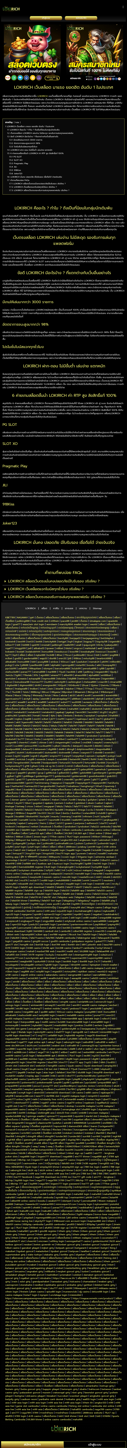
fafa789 (9, 737)
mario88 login (82, 875)
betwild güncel (36, 1276)
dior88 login (43, 1020)
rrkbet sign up (75, 1155)
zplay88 (107, 1010)
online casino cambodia (54, 1407)
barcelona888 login (78, 1023)
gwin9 (29, 784)
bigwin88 (114, 643)
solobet (77, 1276)
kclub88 (97, 852)
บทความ (83, 610)
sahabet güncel (100, 1253)
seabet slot (58, 1047)
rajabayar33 (107, 1094)
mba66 (106, 878)
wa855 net (75, 1054)
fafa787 (63, 727)
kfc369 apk (80, 835)
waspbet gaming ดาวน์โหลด (39, 1091)
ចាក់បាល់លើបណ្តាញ (29, 629)
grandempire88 (35, 781)
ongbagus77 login (31, 922)
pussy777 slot (50, 1087)
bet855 (60, 1060)
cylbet (56, 747)
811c (36, 677)
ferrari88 (35, 764)
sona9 (112, 825)
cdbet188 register (82, 933)
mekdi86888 (63, 882)
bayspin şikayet (51, 1391)
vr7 (34, 1037)
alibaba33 (39, 650)
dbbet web (13, 936)
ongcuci (78, 650)
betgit (104, 1249)
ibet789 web (59, 946)
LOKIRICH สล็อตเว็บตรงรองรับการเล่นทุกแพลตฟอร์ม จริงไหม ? (56, 598)
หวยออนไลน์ (75, 1296)
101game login (85, 858)
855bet (96, 838)
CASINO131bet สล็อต (93, 1148)
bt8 (18, 646)
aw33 (91, 720)
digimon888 (26, 687)
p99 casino (49, 1040)
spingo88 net (80, 1034)
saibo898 (88, 1044)
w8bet (64, 1054)
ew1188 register (58, 936)
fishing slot (110, 1259)
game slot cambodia (27, 1407)
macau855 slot (64, 956)
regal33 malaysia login (73, 1097)
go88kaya (28, 778)
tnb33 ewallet (109, 966)
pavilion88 (33, 1081)
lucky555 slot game (16, 1030)
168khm (9, 838)
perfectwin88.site (86, 1077)
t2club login (54, 963)
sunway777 (63, 960)
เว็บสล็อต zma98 (23, 1145)
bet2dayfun (107, 640)
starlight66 (71, 1209)
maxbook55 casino (17, 878)
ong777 (42, 1037)
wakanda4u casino (56, 976)
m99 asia (50, 912)
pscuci (37, 1087)
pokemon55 (28, 1084)
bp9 (15, 656)
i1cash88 (28, 791)
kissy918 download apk (106, 1074)
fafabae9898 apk (46, 1057)
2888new (71, 848)
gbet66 (32, 774)
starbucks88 (12, 673)
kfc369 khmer (34, 1421)
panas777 (26, 673)
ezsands (41, 761)
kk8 (97, 656)
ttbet (45, 970)
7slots (25, 693)
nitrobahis (45, 1280)
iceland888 (89, 815)
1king (112, 1249)
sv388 (51, 1196)
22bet (51, 825)
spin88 (37, 916)
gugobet (38, 804)
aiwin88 (45, 700)
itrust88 (66, 821)
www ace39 (53, 905)
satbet (99, 804)
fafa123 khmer (100, 895)
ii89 (84, 946)
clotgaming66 (62, 744)
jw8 (30, 650)
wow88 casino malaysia (94, 1007)
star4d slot (91, 1118)
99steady (38, 697)
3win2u (9, 677)
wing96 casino (68, 1003)
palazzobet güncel (30, 1394)
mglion (18, 720)
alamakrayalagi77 (61, 700)
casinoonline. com (33, 1165)
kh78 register (36, 956)
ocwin (65, 919)
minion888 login (109, 1034)
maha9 (30, 953)
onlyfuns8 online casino (78, 922)
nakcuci (46, 1209)
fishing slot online (15, 1263)
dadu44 (108, 650)
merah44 (25, 1027)
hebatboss (73, 788)
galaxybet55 (107, 1060)
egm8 (34, 757)
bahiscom (94, 1391)
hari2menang (42, 784)
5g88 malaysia (84, 1216)
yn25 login (29, 1057)
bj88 (29, 933)
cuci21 (8, 747)
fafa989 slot (13, 831)
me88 (105, 656)
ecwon (8, 757)
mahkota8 (90, 650)
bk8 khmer (71, 1418)
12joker (94, 687)
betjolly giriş (12, 1401)
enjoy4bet (78, 757)
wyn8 (65, 1010)
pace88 (65, 622)
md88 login (47, 882)
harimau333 (31, 788)
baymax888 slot (97, 1222)
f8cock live (75, 936)
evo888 (11, 761)
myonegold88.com (46, 1219)
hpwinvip (109, 788)
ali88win (76, 700)
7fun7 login (75, 1057)
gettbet (88, 1286)
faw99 (85, 761)
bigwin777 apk (40, 1161)
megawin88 (101, 673)
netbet (34, 828)
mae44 (61, 1017)
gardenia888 (31, 660)
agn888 (44, 677)
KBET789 (10, 619)
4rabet (55, 801)
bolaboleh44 (33, 653)
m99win (54, 622)
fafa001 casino (13, 1226)
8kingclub (93, 693)
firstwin (24, 1293)
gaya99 (22, 774)
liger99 (70, 1145)
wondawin (51, 626)
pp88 (67, 1084)
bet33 (30, 643)
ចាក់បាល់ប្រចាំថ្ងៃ (65, 1189)
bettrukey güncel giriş (93, 1266)
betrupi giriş (107, 1387)
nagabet (97, 916)
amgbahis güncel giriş (102, 1397)
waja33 (43, 660)
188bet (9, 690)
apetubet (10, 680)
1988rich (64, 1071)
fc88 (100, 761)
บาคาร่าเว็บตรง (104, 1087)
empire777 (55, 757)
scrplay (55, 1020)
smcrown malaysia (98, 1114)
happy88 (69, 784)
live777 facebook (23, 1178)
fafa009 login (52, 892)
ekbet (38, 808)
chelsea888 (89, 683)
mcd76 (24, 882)
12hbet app (110, 835)
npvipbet (90, 717)
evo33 (36, 720)
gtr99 (104, 781)
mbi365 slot (11, 882)
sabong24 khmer (64, 1172)
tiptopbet (95, 966)
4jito (53, 717)
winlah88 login (40, 1290)
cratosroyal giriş (61, 1394)
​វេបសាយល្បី (104, 636)
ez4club (21, 761)
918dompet (107, 693)
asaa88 (22, 704)
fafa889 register (14, 892)
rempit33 (92, 1097)
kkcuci (63, 862)
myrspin (44, 1296)
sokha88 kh (73, 1047)
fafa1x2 (47, 730)
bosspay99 (109, 667)
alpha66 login (92, 1020)
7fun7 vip (110, 1414)
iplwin (102, 801)
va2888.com (19, 1054)
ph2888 (73, 1040)
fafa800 (57, 724)
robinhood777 (21, 1104)
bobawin (10, 653)
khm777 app (76, 1064)
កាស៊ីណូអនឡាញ (52, 1165)
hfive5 (99, 788)
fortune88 (90, 764)
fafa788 (50, 939)
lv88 (57, 872)
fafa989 (99, 724)
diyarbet (80, 1256)
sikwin (91, 804)
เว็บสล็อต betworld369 (41, 1151)
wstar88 (9, 1010)
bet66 (39, 643)
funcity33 (112, 764)
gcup (41, 774)
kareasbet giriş (59, 1283)
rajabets (49, 804)
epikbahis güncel (54, 1286)
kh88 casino (34, 949)
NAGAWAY (22, 619)
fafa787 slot (49, 899)
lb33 (111, 865)
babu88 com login (30, 1212)
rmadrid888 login (63, 1027)
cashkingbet (74, 683)
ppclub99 (10, 670)
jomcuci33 (114, 1219)
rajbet (108, 804)
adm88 (67, 1124)
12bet (28, 804)
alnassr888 (81, 677)
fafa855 (29, 737)
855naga (107, 838)
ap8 (73, 663)
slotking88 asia (46, 1114)
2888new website (93, 1414)
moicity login (85, 1206)
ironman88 (11, 821)
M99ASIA (65, 1411)
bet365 (44, 862)
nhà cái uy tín (47, 767)
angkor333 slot (69, 841)
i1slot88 (99, 811)
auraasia (22, 680)
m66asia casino (107, 1290)
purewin (81, 855)
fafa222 (85, 730)
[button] (123, 7)
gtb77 (95, 781)
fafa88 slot (68, 895)
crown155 (100, 933)
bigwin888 (108, 680)
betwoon (106, 1391)
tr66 (53, 1077)
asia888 (42, 704)
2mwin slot (11, 1067)
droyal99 (10, 754)
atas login (48, 1074)
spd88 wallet (48, 1013)
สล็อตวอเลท (67, 1212)
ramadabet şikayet (15, 1276)
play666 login (63, 1081)
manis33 (68, 875)
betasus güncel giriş (16, 1270)
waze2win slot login (33, 626)
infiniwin (87, 818)
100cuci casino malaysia (70, 1013)
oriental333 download (58, 1094)
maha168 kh (23, 1199)
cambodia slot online (102, 1407)
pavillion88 (36, 667)
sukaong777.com (14, 960)
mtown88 (93, 1219)
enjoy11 (67, 757)
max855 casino (113, 875)
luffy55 (49, 872)
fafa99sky (35, 902)
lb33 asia (115, 1243)
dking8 (70, 751)
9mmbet (54, 841)
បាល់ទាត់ (23, 633)
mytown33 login (52, 916)
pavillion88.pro (68, 1087)
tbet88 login (86, 963)
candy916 (48, 741)
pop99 (58, 1084)
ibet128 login (42, 946)
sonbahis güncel (100, 1273)
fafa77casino (37, 939)
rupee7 (70, 720)
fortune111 (77, 764)
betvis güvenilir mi (44, 1246)
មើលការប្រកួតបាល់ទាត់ (41, 636)
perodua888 (90, 670)
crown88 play (114, 933)
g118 (27, 767)
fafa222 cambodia (101, 828)
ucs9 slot (110, 970)
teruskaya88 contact (32, 966)
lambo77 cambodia (83, 949)
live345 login (100, 865)
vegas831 (57, 973)
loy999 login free (24, 1182)
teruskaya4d (12, 966)
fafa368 (19, 734)
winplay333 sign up (72, 1168)
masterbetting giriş (75, 1270)
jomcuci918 (31, 747)
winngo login (12, 1007)
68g (7, 1091)
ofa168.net (35, 1040)
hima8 (36, 717)
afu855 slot (55, 929)
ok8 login (76, 919)
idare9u (66, 747)
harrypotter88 (47, 788)
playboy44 (88, 1081)
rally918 (9, 1097)
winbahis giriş (74, 1286)
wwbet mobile (52, 1010)
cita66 (33, 744)
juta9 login (34, 848)
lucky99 (101, 1030)
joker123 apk (37, 835)
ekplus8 (105, 1071)
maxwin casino (52, 878)
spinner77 (52, 1118)
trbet (111, 1266)
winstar (43, 858)
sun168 (86, 1138)
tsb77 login (40, 1050)
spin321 (93, 1290)
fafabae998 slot (105, 953)
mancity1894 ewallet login (73, 626)
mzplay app (32, 1077)
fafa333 (65, 892)
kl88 (19, 865)
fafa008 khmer (19, 902)
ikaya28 (9, 818)
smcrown (43, 1243)
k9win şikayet (80, 1236)
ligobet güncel (25, 1253)
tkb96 (22, 1155)
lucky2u (50, 956)
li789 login (20, 1418)
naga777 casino (66, 1161)
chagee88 (10, 744)
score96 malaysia (85, 1108)
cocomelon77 (108, 1239)
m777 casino (101, 1199)
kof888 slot (29, 865)
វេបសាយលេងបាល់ (106, 633)
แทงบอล (69, 610)
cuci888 (18, 747)
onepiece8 (12, 922)
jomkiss (79, 1027)
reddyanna (23, 828)
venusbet (94, 1249)
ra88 (46, 667)
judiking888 (23, 622)
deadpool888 (12, 751)
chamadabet (89, 1283)
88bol (44, 841)
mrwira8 (45, 646)
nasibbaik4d (111, 916)
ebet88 (99, 754)
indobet (67, 1134)
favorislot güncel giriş (96, 1394)
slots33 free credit (67, 1114)
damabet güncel (93, 1276)
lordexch (10, 828)
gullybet (92, 801)
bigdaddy (10, 825)
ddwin (107, 747)
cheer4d (23, 744)
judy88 (9, 848)
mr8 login (87, 885)
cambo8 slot (51, 933)
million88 (115, 663)
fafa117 (82, 727)
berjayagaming (91, 640)
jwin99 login (95, 848)
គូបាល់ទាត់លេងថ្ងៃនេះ (63, 636)
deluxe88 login (100, 1293)
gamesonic (114, 771)
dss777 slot (56, 1290)
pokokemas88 (44, 1084)
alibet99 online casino (23, 1202)
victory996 (70, 973)
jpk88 (21, 1196)
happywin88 (99, 784)
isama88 (23, 821)
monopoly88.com (54, 885)
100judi (62, 687)
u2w (17, 667)
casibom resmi (29, 1401)
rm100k (17, 1209)
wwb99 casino (13, 1057)
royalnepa (81, 720)
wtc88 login (22, 1010)
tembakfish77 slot (15, 1243)
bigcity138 (101, 643)
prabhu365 (11, 717)
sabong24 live (18, 1172)
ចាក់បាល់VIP (11, 633)
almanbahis (92, 1387)
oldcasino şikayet (35, 1397)
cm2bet (76, 744)
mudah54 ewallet (14, 1077)
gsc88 (78, 781)
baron (94, 1128)
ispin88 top (61, 1199)
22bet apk (12, 1212)
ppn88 (110, 670)
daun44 (88, 747)
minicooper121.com (66, 1206)
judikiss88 (79, 656)
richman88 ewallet (74, 1101)
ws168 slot (32, 1196)
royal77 (9, 650)
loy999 (76, 905)
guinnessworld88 (14, 784)
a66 (99, 667)
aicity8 (26, 700)
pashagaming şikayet (41, 1270)
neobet (28, 1246)
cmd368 (86, 744)
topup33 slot (34, 970)
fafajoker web (65, 899)
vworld (93, 626)
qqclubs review (86, 1087)
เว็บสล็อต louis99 (64, 1151)
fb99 (93, 761)
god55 (17, 660)
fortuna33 (64, 764)
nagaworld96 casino (16, 1040)
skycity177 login (43, 1222)
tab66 (107, 710)
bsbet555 (76, 1414)
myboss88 (108, 912)
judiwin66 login (106, 845)
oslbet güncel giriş (68, 1266)
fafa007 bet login (51, 902)
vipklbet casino (86, 973)
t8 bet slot (51, 1071)
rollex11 (106, 1020)
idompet (48, 670)
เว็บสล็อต (9, 622)
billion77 (9, 646)
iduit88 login (85, 1074)
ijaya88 (21, 1074)
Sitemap (97, 610)
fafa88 (8, 727)
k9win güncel (111, 1233)
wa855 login (89, 1401)
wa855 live (115, 1175)
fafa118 (100, 727)
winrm (25, 1007)
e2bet (45, 720)
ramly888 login (47, 1017)
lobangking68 (66, 868)
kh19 (7, 949)
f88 (94, 1175)
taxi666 (71, 673)
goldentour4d (62, 778)
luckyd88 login (100, 868)
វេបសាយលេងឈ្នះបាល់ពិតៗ (17, 636)
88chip (9, 1182)
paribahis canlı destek (51, 1401)
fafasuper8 (104, 939)
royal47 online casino (52, 1104)
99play (26, 697)
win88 (16, 983)
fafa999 (70, 737)
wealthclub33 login (58, 980)
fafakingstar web (86, 939)
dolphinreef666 (85, 751)
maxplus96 (35, 878)
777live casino (56, 838)
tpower (50, 650)
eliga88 (44, 757)
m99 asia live (55, 1404)
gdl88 (74, 774)
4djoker (69, 690)
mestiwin (108, 882)
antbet (109, 700)
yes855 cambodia (55, 1226)
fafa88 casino (84, 895)
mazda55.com (86, 878)
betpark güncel (64, 1249)
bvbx (38, 741)
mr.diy (115, 885)
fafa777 (100, 734)
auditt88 (76, 704)
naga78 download (96, 1037)
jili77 (52, 720)
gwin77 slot (11, 946)
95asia (8, 697)
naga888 (67, 1158)
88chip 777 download (88, 1182)
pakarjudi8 (111, 646)
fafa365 (9, 734)
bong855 (64, 909)
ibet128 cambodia (15, 912)
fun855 (111, 1064)
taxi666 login (70, 963)
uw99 (8, 1054)
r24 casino (77, 1094)
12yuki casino (74, 1067)
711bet (79, 690)
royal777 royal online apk (32, 1044)
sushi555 (60, 1091)
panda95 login (48, 926)
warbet (87, 976)
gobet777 (100, 943)
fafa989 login (29, 831)
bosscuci (101, 653)
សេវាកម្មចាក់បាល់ (51, 633)
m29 (69, 872)
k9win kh (88, 1404)
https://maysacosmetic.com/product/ (93, 1300)
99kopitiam (35, 670)
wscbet (113, 1007)
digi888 (52, 751)
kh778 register (79, 1229)
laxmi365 (81, 714)
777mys (89, 690)
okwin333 (39, 1094)
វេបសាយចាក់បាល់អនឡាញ (97, 629)
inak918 (77, 818)
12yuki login (31, 1168)
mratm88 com (102, 885)
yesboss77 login (79, 1010)
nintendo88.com (14, 919)
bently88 (63, 640)
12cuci (90, 656)
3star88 (59, 690)
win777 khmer (82, 1158)
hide (17, 124)
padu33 (33, 926)
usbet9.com (113, 1050)
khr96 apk (48, 949)
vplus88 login (53, 1293)
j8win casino (37, 1293)
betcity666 (50, 643)
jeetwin (59, 804)
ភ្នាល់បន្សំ (27, 909)
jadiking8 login (13, 1219)
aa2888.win (11, 1060)
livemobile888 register (31, 868)
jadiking (88, 673)
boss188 (74, 653)
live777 (70, 1182)
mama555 (17, 1091)
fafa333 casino (105, 892)
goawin (69, 825)
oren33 (62, 660)
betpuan (74, 1253)
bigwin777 (82, 1161)
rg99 (27, 1101)
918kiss (77, 660)
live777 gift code (82, 1178)
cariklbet (60, 741)
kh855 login (18, 949)
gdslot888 (85, 774)
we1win (98, 1027)
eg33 (17, 757)
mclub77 (34, 882)
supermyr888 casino (99, 960)
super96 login (24, 1050)
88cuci (45, 693)
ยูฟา (32, 619)
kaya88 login (74, 852)
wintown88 (37, 1007)
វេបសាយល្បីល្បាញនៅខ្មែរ (99, 1192)
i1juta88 (59, 811)
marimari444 (77, 1199)
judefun (57, 1124)
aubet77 (65, 704)
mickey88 (10, 885)
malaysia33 (56, 875)
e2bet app (42, 936)
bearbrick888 (104, 660)
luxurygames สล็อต (84, 1131)
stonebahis (26, 1286)
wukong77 (36, 1010)
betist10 (115, 1253)
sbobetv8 (97, 710)
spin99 (26, 1209)
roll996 (35, 1104)
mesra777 (96, 882)
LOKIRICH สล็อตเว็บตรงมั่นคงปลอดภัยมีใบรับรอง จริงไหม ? (54, 583)
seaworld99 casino (15, 1111)
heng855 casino (56, 1067)
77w (7, 693)
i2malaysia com (98, 622)
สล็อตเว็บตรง (52, 619)
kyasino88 (27, 724)
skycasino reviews (108, 1111)
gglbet (10, 778)
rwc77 (22, 1108)
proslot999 (94, 1124)
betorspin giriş (70, 1391)
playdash (29, 1219)
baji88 (28, 720)
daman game (19, 801)
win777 (15, 1414)
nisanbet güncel (47, 1266)
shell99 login (89, 1111)
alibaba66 (10, 663)
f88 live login (92, 1168)
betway (20, 808)
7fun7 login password (78, 838)
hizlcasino (75, 1283)
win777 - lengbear (104, 1178)
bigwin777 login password (65, 1185)
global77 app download (108, 1209)
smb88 (82, 1114)
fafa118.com (108, 889)
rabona (92, 855)
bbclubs (61, 680)
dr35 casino (34, 1418)
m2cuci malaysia (83, 872)
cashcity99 (59, 683)
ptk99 (105, 663)
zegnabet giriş (35, 1273)
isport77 (42, 821)
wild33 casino (98, 980)
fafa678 (80, 734)
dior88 (52, 660)
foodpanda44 (49, 764)
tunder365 (61, 1138)
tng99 (8, 970)
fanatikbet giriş (96, 1270)
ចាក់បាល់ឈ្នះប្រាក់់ (48, 629)
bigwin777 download (49, 1158)
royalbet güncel (29, 1280)
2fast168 (100, 1134)
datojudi (77, 747)
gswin (87, 781)
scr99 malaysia (105, 1108)
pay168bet (100, 926)
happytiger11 (83, 784)
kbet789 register (36, 1064)
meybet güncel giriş (68, 1273)
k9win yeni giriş (29, 1239)
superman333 (78, 960)
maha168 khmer (111, 1196)
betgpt (62, 643)
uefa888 (22, 670)
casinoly (33, 862)
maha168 (73, 710)
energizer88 (49, 687)
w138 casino (12, 976)
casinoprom (11, 1286)
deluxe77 (27, 751)
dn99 (38, 687)
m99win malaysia (81, 1239)
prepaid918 (11, 1087)
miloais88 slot (25, 885)
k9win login (54, 831)
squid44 (78, 1118)
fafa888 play (108, 902)
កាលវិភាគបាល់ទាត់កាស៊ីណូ (45, 909)
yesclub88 (95, 1010)
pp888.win (77, 1084)
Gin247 (23, 862)
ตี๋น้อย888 (56, 1121)
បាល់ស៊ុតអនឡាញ (65, 629)
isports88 (54, 821)
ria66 (35, 1101)
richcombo (110, 1151)
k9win (54, 710)
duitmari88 (51, 754)
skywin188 (10, 1114)
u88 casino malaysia (92, 970)
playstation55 (12, 1084)
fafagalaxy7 (69, 902)
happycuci (57, 784)
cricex (30, 808)
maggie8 (98, 872)
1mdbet (34, 690)
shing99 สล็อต (35, 1138)
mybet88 (40, 656)
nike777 (70, 1077)
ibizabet (51, 1397)
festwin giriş (12, 1391)
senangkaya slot (71, 1111)
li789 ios (66, 1178)
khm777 (63, 1064)
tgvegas (64, 966)
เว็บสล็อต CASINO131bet (67, 1148)
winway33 (50, 1007)
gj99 (18, 778)
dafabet (45, 801)
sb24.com (32, 1047)
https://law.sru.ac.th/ (64, 1280)
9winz (43, 825)
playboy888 (102, 1081)
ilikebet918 (32, 818)
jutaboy (82, 848)
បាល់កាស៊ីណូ (96, 1161)
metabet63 (20, 714)
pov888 (80, 1145)
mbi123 (116, 878)
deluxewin (40, 751)
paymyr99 (113, 926)
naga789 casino (103, 1411)
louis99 (79, 1151)
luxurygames (103, 1131)
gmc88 (34, 1233)
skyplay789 (74, 1141)
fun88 (72, 801)
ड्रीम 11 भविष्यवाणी (29, 858)
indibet (9, 804)
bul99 (48, 683)
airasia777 (56, 677)
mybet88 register (74, 1037)
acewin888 (112, 697)
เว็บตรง (40, 619)
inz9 (96, 818)
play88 (76, 1081)
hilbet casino (12, 1249)
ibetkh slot (74, 946)
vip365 (55, 1054)
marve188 (97, 875)
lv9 (63, 872)
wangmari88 (74, 976)
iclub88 (101, 815)
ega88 (25, 757)
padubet (82, 663)
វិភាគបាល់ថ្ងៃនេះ (88, 905)
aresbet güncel (90, 1246)
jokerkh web (95, 946)
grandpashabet (40, 1283)
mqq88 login (73, 885)
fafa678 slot (21, 899)
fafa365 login (44, 895)
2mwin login (40, 838)
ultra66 (36, 1209)
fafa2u (45, 727)
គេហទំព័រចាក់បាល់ (105, 905)
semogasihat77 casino (78, 1243)
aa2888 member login (32, 1060)
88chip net (24, 1161)
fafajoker (80, 899)
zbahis (83, 1391)
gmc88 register (48, 1233)
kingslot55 (48, 855)
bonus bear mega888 (107, 1216)
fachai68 (109, 761)
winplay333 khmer (50, 1168)
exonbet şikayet (79, 1397)
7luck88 (16, 693)
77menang (109, 690)
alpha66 (55, 667)
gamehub (100, 771)
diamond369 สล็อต (78, 1128)
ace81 (88, 697)
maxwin (46, 1394)
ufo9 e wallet (84, 1050)
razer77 (40, 1097)
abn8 (80, 697)
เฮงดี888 (107, 1124)
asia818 (32, 704)
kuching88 (77, 865)
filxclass (46, 1131)
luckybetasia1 (83, 868)
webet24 (41, 1067)
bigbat (78, 643)
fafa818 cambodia (65, 939)
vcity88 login (43, 973)
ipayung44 (89, 646)
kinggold (31, 1124)
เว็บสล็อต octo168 (52, 1134)
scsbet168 (44, 1047)
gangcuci (10, 774)
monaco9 (10, 1131)
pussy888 (43, 663)
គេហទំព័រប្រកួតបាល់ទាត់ (86, 619)
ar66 (117, 700)
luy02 (88, 1064)
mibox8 (94, 1034)
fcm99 (8, 764)
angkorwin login (88, 841)
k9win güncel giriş (91, 1233)
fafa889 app (78, 892)
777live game (109, 1185)
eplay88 (101, 757)
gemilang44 (99, 774)
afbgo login (110, 909)
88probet (67, 693)
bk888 (25, 646)
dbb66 (98, 747)
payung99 (10, 929)
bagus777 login (51, 1030)
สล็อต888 (83, 1280)
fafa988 (78, 724)
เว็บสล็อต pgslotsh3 (41, 1128)
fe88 (110, 943)
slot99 (21, 1114)
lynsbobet (92, 737)
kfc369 (68, 835)
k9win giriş (65, 1233)
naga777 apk (12, 1189)
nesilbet (38, 1286)
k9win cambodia (72, 831)
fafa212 (66, 730)
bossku (91, 667)
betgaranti (81, 1249)
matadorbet (42, 1253)
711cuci (68, 656)
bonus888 (47, 653)
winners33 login (104, 1003)
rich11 (60, 825)
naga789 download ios (47, 1178)
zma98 (9, 1145)
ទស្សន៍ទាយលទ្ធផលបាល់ (101, 1189)
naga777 (40, 1182)
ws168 (43, 1196)
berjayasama (88, 1030)
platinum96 (100, 1040)
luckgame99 (106, 1128)
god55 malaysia (13, 1020)
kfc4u (100, 646)
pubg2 (9, 667)
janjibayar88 (110, 821)
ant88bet (106, 677)
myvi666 (67, 916)
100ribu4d (73, 687)
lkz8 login (51, 868)
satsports (33, 825)
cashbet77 (72, 741)
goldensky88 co (71, 1030)
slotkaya (31, 1114)
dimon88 (97, 1121)
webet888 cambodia (94, 1054)
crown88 (68, 781)
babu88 (46, 1212)
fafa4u (24, 939)
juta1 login (20, 848)
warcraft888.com (102, 976)
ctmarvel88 (116, 683)
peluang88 (35, 1030)
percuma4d (25, 929)
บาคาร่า (60, 767)
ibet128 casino (35, 912)
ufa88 (72, 1050)
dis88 (62, 751)
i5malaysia (111, 811)
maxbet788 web (46, 953)
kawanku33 (32, 1206)
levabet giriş (105, 1283)
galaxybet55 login (15, 1064)
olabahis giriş (51, 1256)
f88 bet (86, 1175)
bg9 (70, 643)
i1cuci (38, 791)
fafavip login (12, 905)
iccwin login (68, 858)
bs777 (21, 741)
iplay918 (105, 818)
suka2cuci (105, 956)
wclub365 (33, 980)
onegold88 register (110, 919)
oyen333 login (19, 926)
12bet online (95, 835)
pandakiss (63, 926)
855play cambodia (33, 1226)
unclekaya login (58, 1296)
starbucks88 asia (27, 1017)
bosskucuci (61, 653)
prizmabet (65, 1276)
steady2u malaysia (109, 1118)
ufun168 (66, 905)
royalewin (89, 1104)
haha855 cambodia (82, 1411)
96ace (17, 697)
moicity (39, 885)
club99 (68, 1290)
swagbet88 (26, 963)
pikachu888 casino (15, 1081)
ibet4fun (76, 815)
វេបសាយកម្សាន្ (89, 633)
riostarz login (94, 1101)
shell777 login (63, 1034)
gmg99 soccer (41, 943)
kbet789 (52, 1064)
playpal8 (115, 1081)
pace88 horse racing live (19, 1222)
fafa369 (15, 939)
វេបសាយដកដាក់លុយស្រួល (85, 636)
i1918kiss (20, 815)
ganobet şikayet (30, 1249)
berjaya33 (75, 640)
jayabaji (60, 714)
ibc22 (51, 815)
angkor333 (100, 1404)
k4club (61, 1219)
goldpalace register (82, 943)
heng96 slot (26, 946)
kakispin (19, 1206)
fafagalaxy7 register (89, 902)
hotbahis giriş (73, 1401)
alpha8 (100, 700)
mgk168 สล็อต (14, 1141)
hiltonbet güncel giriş (68, 1246)
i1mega (81, 811)
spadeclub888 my (15, 1118)
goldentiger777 (44, 778)
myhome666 (101, 1206)
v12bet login (12, 973)
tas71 (99, 720)
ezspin (51, 761)
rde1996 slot (52, 1097)
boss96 (112, 653)
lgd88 (88, 865)
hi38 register (90, 1165)
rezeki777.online (14, 1101)
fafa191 (38, 724)
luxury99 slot (78, 909)
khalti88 (113, 717)
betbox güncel (13, 1246)
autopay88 (34, 680)
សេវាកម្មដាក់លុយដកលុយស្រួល (72, 1192)
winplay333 (110, 1067)
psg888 (114, 656)
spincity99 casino (43, 1034)
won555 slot (63, 1007)
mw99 (60, 720)
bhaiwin (9, 724)
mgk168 (106, 1138)
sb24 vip (33, 1172)
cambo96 (65, 933)
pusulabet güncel (15, 1266)
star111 (103, 825)
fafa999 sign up (33, 892)
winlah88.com (85, 1003)
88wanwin (80, 693)
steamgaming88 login (86, 956)
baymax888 (48, 680)
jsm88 (75, 622)
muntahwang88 (83, 912)
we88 (43, 980)
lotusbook (45, 828)
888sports (54, 858)
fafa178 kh (35, 899)
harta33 (61, 788)
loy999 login (38, 905)
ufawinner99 (44, 1124)
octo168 (25, 1134)
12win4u (104, 687)
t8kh (95, 1064)
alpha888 (94, 677)
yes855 (71, 1226)
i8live (59, 656)
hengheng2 (87, 788)
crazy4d (97, 744)
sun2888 (10, 1050)
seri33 (61, 1077)
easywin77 (86, 754)
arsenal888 (39, 673)
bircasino (20, 1273)
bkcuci (9, 683)
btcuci (29, 741)
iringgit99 (20, 650)
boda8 (20, 653)
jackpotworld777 (93, 821)
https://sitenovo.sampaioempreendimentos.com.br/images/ (38, 1300)
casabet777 (54, 1202)
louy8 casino (37, 1071)
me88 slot (72, 953)
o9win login (11, 1293)
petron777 (103, 1077)
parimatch (33, 801)
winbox (54, 663)
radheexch (92, 825)
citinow (43, 744)
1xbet (43, 690)
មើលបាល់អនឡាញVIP (31, 1189)
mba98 (89, 1151)
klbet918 (10, 865)
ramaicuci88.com (24, 1097)
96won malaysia (106, 1202)
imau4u (55, 818)
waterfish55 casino (15, 980)
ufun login (99, 1050)
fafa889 (50, 737)
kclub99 (76, 670)
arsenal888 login (100, 1023)
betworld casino (106, 929)
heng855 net (106, 1165)
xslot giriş (25, 1283)
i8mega (9, 815)
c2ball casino (12, 1071)
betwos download (15, 933)
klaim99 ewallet (90, 862)
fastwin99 (75, 761)
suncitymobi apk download (40, 960)
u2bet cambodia (58, 1050)
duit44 (20, 754)
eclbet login (12, 1023)
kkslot (68, 650)
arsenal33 (10, 704)
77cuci (98, 690)
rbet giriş (77, 1394)
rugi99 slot (11, 1108)
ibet (58, 815)
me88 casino (49, 1023)
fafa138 (9, 730)
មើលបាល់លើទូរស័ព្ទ (27, 1192)
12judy (113, 673)
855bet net (36, 1229)
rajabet (22, 825)
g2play (25, 1128)
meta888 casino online (79, 1017)
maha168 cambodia (42, 1199)
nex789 (67, 1121)
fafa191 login (12, 889)
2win (50, 690)
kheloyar (9, 808)
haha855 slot (12, 956)
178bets (115, 687)
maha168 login (81, 1196)
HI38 (78, 1165)
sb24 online (46, 1172)
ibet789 (105, 1057)
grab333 (111, 778)
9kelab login (25, 1034)
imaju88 (9, 791)
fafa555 (39, 734)
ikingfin (26, 1148)
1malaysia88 (21, 690)
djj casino (84, 1293)
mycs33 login (12, 916)
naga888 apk (99, 1158)
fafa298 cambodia (96, 899)
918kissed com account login (70, 1222)
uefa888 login (55, 1037)
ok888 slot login (51, 919)
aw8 (100, 650)
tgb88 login (51, 966)
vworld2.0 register (107, 973)
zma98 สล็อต (41, 1145)
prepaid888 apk (107, 1084)
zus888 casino (13, 1013)
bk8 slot (83, 1418)
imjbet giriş (47, 1249)
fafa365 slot (68, 1165)
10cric (110, 801)
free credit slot (40, 622)
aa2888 (50, 1060)
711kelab (27, 677)
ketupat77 (18, 855)
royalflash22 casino (107, 1104)
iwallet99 (69, 646)
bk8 (33, 663)
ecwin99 (109, 754)
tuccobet (63, 1397)
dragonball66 (103, 751)
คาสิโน (56, 610)
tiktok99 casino (79, 966)
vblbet (32, 1054)
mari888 (51, 673)
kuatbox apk (45, 865)
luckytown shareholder (31, 872)
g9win (34, 767)
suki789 (108, 1121)
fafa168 (9, 895)
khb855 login (64, 1196)
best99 (21, 643)
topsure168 (60, 1128)
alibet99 (68, 677)
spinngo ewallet (36, 1118)
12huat (85, 687)
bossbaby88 (87, 653)
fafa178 (28, 730)
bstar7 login (31, 1296)
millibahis (50, 1273)
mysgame (27, 916)
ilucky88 (44, 818)
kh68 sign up (61, 1229)
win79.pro (113, 1054)
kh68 (24, 956)
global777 (109, 720)
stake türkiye (35, 1256)
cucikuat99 (45, 747)
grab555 (9, 781)
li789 (9, 1178)
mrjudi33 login (64, 912)
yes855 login (104, 1226)
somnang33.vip (89, 1047)
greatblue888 (53, 781)
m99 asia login (106, 1401)
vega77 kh (43, 1054)
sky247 (19, 804)
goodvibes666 (97, 778)
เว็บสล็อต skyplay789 (107, 1141)
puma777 (99, 1017)
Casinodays (11, 862)
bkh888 (38, 933)
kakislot (45, 852)
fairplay (82, 801)
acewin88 (98, 697)
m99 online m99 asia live (55, 1175)
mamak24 (94, 663)
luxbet (85, 1273)
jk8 (69, 660)
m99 (114, 636)
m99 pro (75, 1175)
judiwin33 (91, 845)
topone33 (19, 970)
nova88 (102, 855)
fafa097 (25, 905)
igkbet (111, 815)
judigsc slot (34, 845)
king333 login (33, 855)
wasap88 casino (80, 980)
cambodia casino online (97, 831)
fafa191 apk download (32, 889)
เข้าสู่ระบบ (115, 1091)
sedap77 (32, 1111)
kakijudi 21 (33, 852)
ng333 (95, 1057)
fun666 (101, 764)
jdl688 (24, 667)
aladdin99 (88, 700)
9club (48, 697)
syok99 (35, 646)
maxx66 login (69, 878)
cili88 (96, 1071)
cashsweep (86, 741)
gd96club (51, 774)
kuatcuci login (61, 865)
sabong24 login (72, 1044)
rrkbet (61, 1155)
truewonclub (70, 1293)
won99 (76, 1007)
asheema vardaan (105, 858)
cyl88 (102, 670)
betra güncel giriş (31, 1391)
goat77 (17, 626)
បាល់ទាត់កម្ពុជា (49, 1189)
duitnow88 (64, 754)
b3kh (115, 841)
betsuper (95, 680)
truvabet (31, 1266)
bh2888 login (87, 953)
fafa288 (105, 730)
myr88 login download (17, 1037)
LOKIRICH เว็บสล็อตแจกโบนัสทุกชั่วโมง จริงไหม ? (46, 590)
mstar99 (80, 667)
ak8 (18, 724)
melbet (69, 804)
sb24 (53, 1161)
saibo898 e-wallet (105, 1044)
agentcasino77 (13, 700)
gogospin (56, 771)
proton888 (25, 1087)
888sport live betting (27, 841)
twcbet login (34, 1074)
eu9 (119, 757)
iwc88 (87, 1057)
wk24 (116, 1087)
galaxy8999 (86, 771)
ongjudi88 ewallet (53, 922)
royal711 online (74, 1104)
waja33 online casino (32, 976)
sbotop (70, 1108)
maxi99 (61, 953)
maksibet (10, 1253)
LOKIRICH (43, 98)
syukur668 (40, 963)
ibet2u (66, 815)
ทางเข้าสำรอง (46, 1414)
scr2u (90, 811)
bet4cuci (83, 680)
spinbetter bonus (109, 1047)
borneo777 (37, 683)
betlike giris (67, 1256)
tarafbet (85, 1253)
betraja (54, 862)
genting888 (114, 774)
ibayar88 (31, 815)
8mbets (68, 717)
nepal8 (9, 720)
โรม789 (71, 1091)
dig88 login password (78, 1060)
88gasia (55, 693)
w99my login (57, 1243)
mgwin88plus (101, 1091)
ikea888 (19, 818)
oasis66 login (32, 919)
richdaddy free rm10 (51, 1101)
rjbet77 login (110, 1101)
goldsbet (80, 804)
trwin (15, 1283)
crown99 (102, 683)
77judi (61, 673)
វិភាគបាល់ (80, 629)
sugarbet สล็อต (81, 1121)
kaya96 (86, 852)
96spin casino (94, 909)
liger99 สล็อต (57, 1145)
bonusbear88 (22, 683)
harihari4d (17, 788)
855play (9, 841)
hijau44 (48, 1027)
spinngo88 (68, 667)
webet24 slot (26, 1067)
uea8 (78, 646)
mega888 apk (30, 1013)
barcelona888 (62, 670)
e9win (75, 754)
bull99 (88, 1027)
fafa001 (81, 1226)
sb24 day (88, 1172)
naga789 (52, 1182)
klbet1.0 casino (109, 862)
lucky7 (77, 1202)
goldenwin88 (79, 778)
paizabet (61, 1040)
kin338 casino (63, 949)
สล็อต (44, 610)
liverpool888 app (30, 1023)
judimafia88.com (65, 845)
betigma (19, 1397)
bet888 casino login (84, 929)
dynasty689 (27, 936)
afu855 (48, 1229)
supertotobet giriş (15, 1256)
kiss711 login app (65, 855)
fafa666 (59, 734)
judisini (79, 845)
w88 (80, 673)
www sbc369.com (14, 1047)
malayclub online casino (35, 875)
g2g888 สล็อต (84, 1091)
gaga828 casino (21, 943)
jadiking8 (57, 646)
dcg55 (103, 714)
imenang (66, 818)
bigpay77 (89, 643)
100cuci (65, 663)
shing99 (20, 1138)
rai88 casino (92, 1094)
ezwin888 (62, 761)
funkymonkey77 (13, 767)
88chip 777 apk (19, 1185)
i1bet (18, 791)
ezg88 (31, 761)
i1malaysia (70, 811)
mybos (97, 912)
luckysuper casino (15, 953)
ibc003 (42, 815)
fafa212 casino (92, 889)
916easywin (80, 1290)
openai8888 (99, 922)
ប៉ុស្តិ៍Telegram (110, 1161)
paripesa (79, 825)
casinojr (99, 741)
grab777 (20, 781)
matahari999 (47, 1206)
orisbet (59, 1270)
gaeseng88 (30, 1141)
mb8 (98, 878)
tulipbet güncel (109, 1246)
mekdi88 (76, 882)
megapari (49, 808)
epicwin (90, 757)
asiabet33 (53, 704)
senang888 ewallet (49, 1111)
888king (35, 693)
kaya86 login (58, 852)
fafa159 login (90, 936)
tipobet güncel (59, 1253)
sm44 (86, 882)
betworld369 (20, 1151)
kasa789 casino (112, 946)
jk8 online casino (76, 1219)
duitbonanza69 (34, 754)
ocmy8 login (25, 1094)
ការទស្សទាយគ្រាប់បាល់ (71, 633)
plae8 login (47, 1081)
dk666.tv (62, 1057)
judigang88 (19, 845)
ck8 (51, 744)
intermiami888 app (72, 1020)
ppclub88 (90, 1084)
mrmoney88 (11, 1027)
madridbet (52, 1276)
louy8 (25, 1071)
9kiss (56, 697)
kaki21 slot (20, 852)
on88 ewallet (90, 919)
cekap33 (109, 741)
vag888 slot (27, 973)
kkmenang (74, 862)
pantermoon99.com (81, 926)
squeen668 (66, 1118)
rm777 (8, 1104)
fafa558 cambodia (25, 895)
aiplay (36, 700)
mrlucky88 (89, 660)
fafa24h (103, 936)
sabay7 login (55, 1044)
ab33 (72, 697)
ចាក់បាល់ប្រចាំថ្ (35, 633)
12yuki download (93, 1067)
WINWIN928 (79, 1124)
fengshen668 (21, 764)
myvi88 (78, 916)
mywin (87, 916)
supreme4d (11, 963)
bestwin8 (10, 643)
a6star (64, 697)
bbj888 (72, 680)
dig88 (95, 1060)
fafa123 (26, 727)
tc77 (98, 963)
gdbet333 (64, 774)
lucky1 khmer (103, 949)
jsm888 (9, 1206)
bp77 (8, 656)
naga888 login (28, 1158)
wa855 (88, 1155)
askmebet (104, 841)
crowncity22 (110, 744)
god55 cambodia (60, 943)
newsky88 (10, 1094)
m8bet (59, 650)
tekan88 (106, 963)
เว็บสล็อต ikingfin (106, 1145)
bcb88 (50, 656)
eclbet (8, 660)
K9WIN (106, 1418)
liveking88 (11, 868)
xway (35, 1148)
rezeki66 (104, 1097)
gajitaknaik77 (71, 771)
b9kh (8, 845)
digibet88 (12, 687)
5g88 (18, 677)
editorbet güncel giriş (17, 1290)
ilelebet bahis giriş (104, 1286)
